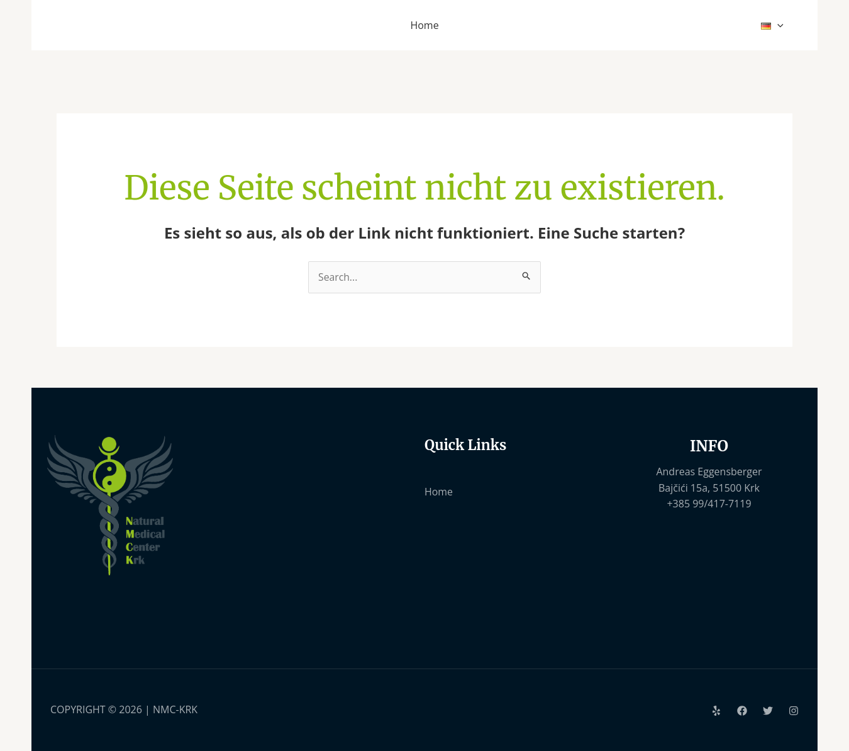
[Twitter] (768, 711)
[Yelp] (716, 711)
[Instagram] (794, 711)
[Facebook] (742, 711)
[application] (779, 25)
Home (439, 492)
